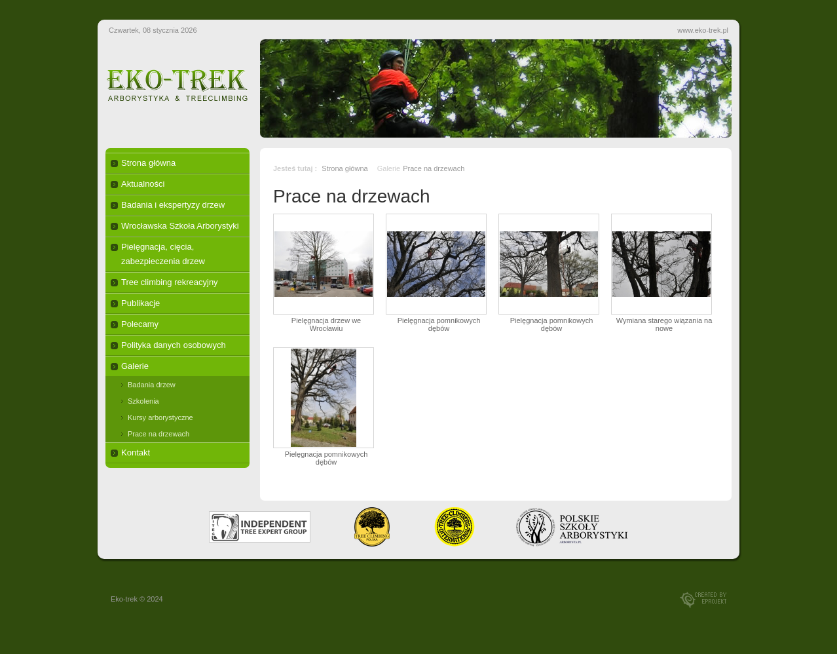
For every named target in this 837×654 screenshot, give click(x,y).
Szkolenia (143, 401)
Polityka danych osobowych (173, 345)
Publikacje (140, 303)
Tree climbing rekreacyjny (169, 282)
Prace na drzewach (158, 434)
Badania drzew (152, 385)
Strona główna (148, 163)
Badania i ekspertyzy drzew (173, 205)
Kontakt (135, 452)
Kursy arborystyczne (160, 417)
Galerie (135, 366)
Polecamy (139, 324)
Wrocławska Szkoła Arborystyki (180, 226)
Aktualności (142, 184)
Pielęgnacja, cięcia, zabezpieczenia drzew (163, 254)
